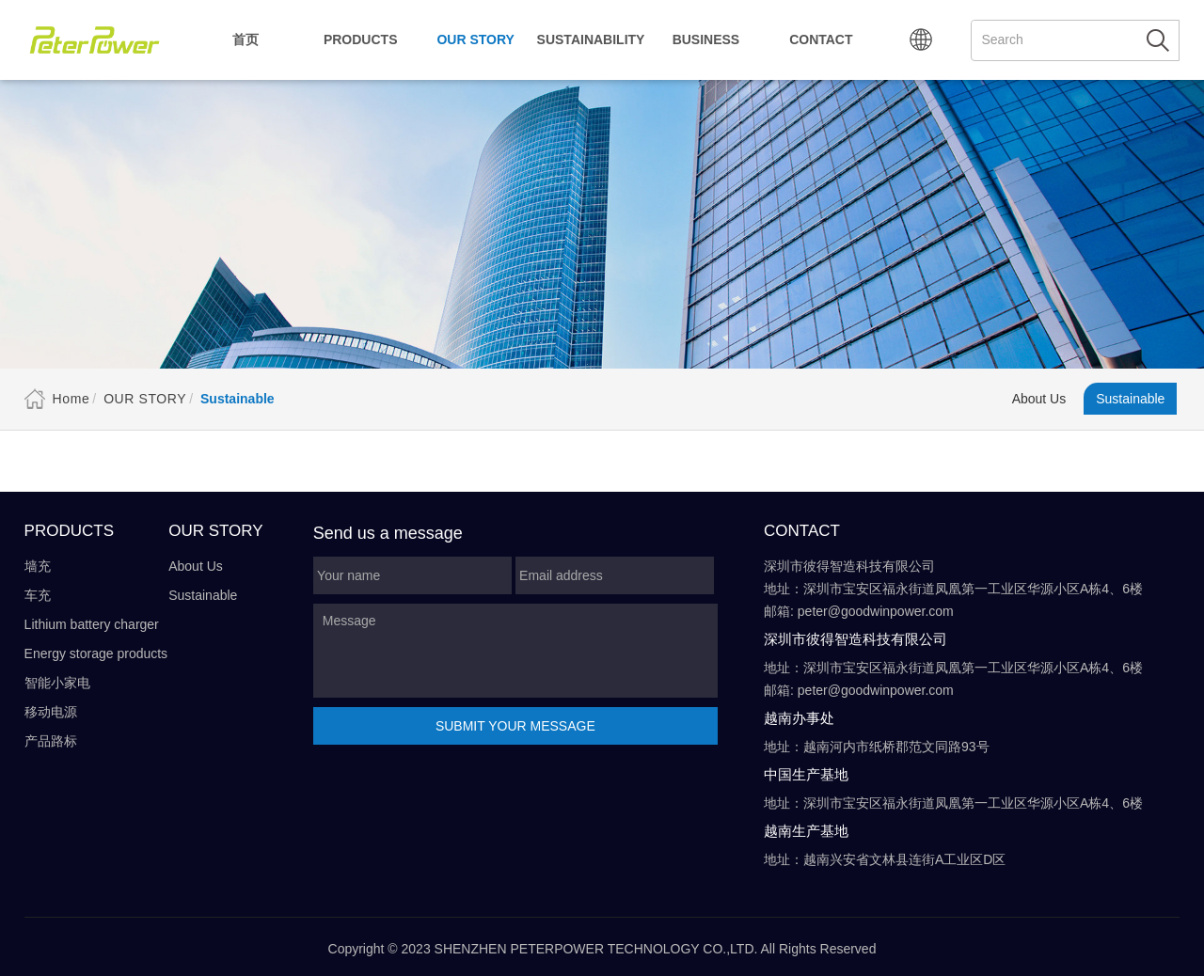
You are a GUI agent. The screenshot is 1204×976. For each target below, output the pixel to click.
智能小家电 (57, 682)
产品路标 (50, 740)
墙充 (37, 566)
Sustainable (1130, 398)
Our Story (475, 39)
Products (361, 39)
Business (706, 39)
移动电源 (50, 711)
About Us (1039, 398)
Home (71, 398)
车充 (37, 595)
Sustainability (591, 39)
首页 (245, 39)
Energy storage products (96, 653)
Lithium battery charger (91, 624)
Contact (820, 39)
